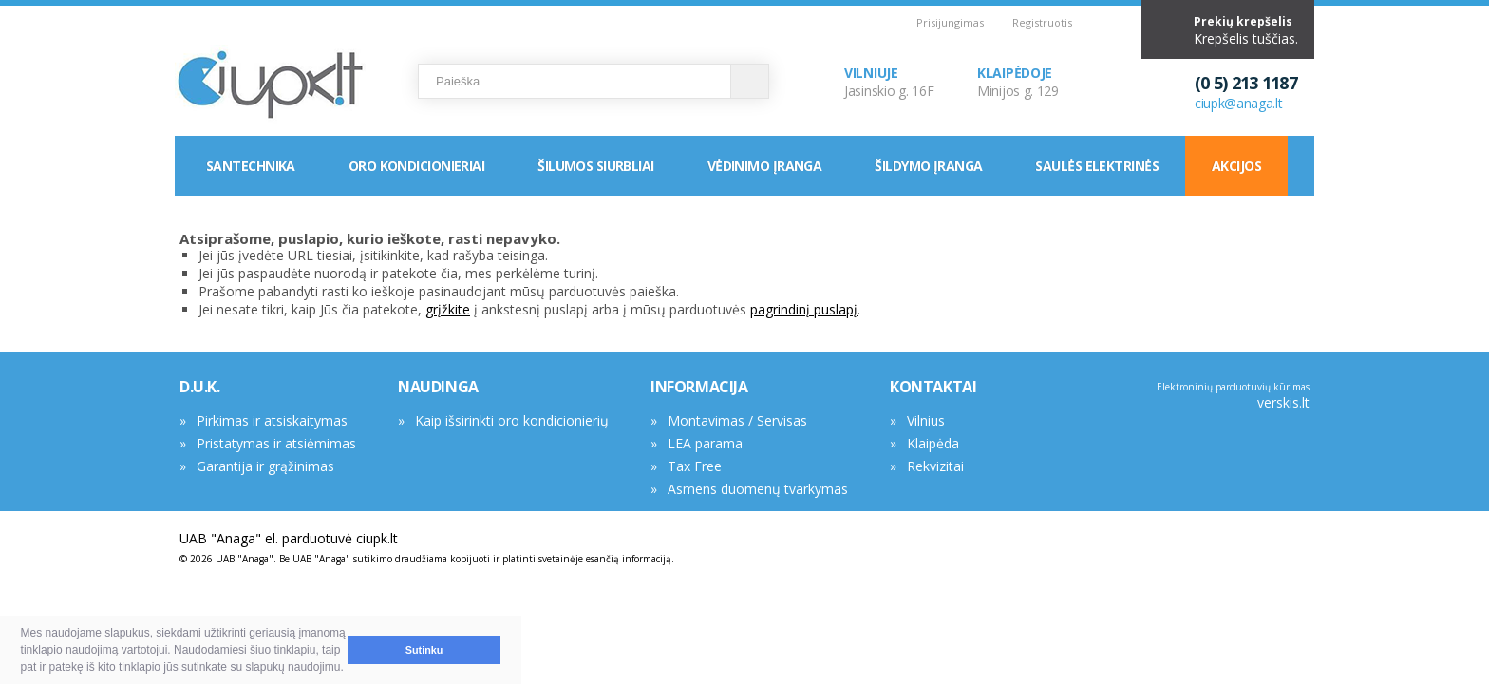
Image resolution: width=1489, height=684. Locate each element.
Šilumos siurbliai (595, 166)
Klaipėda (933, 443)
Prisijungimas (950, 22)
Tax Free (695, 466)
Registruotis (1042, 22)
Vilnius (926, 420)
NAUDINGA (438, 386)
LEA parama (705, 443)
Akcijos (1236, 166)
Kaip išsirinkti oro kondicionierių (512, 420)
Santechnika (250, 166)
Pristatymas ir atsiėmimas (276, 443)
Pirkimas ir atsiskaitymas (272, 420)
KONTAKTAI (933, 386)
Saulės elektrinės (1096, 166)
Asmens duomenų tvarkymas (758, 489)
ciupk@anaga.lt (1239, 103)
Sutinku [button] (424, 650)
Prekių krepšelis (1243, 21)
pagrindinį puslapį (804, 309)
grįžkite (447, 309)
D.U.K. (199, 386)
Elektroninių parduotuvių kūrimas (1233, 386)
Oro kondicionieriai (416, 166)
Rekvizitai (935, 466)
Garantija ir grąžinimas (265, 466)
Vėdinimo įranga (764, 166)
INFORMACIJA (699, 386)
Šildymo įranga (928, 166)
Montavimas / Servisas (737, 420)
